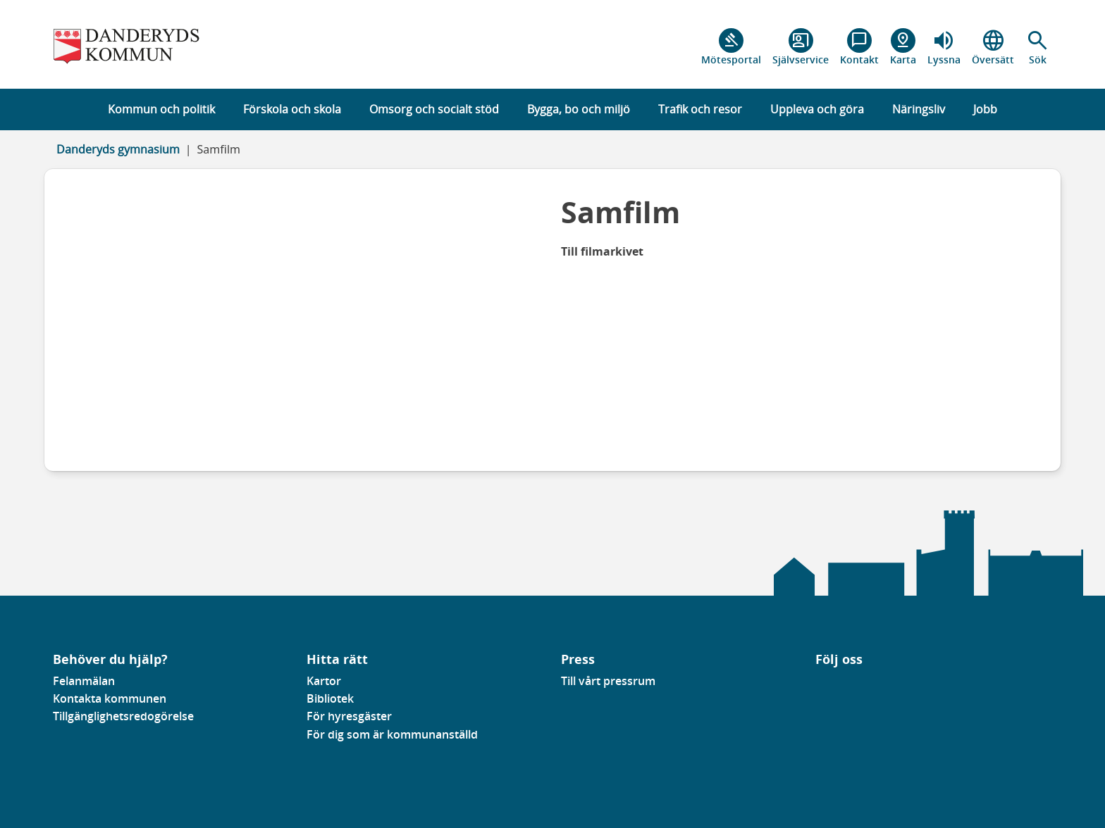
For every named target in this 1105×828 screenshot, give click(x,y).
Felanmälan (84, 681)
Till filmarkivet (602, 251)
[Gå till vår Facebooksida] (816, 685)
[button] (1037, 47)
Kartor (324, 681)
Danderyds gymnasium (118, 149)
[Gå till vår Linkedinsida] (826, 685)
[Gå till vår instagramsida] (836, 685)
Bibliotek (330, 698)
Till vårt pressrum (608, 681)
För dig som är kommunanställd (392, 734)
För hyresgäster (349, 716)
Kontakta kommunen (109, 698)
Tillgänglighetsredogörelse (123, 716)
